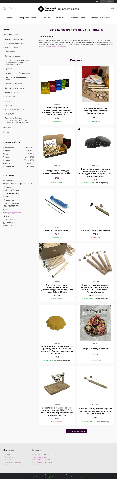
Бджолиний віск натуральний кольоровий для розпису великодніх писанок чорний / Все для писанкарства (95, 172)
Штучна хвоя (10, 97)
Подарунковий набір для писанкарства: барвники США (57, 172)
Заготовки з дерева (42, 460)
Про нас (46, 18)
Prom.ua (69, 475)
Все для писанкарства (14, 39)
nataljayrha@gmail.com (12, 213)
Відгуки (6, 132)
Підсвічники (10, 52)
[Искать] (4, 9)
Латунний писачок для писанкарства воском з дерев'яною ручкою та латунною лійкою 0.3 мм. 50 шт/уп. (57, 288)
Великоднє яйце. (12, 48)
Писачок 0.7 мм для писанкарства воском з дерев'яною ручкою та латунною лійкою (95, 411)
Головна (9, 18)
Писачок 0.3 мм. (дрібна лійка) (95, 230)
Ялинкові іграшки (12, 92)
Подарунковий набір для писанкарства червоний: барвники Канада (95, 110)
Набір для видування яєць (57, 230)
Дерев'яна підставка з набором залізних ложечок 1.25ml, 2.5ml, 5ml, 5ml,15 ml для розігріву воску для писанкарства (57, 411)
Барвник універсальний (14, 43)
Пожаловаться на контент (61, 477)
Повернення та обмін (101, 18)
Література (9, 114)
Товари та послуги (27, 18)
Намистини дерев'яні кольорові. (17, 73)
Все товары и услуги (75, 431)
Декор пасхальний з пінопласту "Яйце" (17, 78)
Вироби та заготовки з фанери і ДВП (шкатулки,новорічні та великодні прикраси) (17, 62)
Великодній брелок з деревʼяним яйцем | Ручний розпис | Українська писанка (16, 120)
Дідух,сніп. (9, 101)
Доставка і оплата (78, 18)
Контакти (60, 18)
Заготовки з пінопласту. (14, 88)
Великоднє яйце (40, 457)
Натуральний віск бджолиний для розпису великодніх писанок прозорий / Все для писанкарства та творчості (57, 350)
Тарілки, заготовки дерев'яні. (56, 47)
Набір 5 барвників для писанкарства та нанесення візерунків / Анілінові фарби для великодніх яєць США (57, 111)
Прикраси (9, 69)
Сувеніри (8, 105)
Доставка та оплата (13, 462)
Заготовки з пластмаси (43, 462)
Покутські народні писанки (95, 349)
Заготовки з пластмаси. (14, 84)
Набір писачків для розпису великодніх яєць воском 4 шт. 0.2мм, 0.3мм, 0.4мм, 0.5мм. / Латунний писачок (95, 288)
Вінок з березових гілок (14, 109)
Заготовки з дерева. (13, 56)
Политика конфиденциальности (82, 477)
